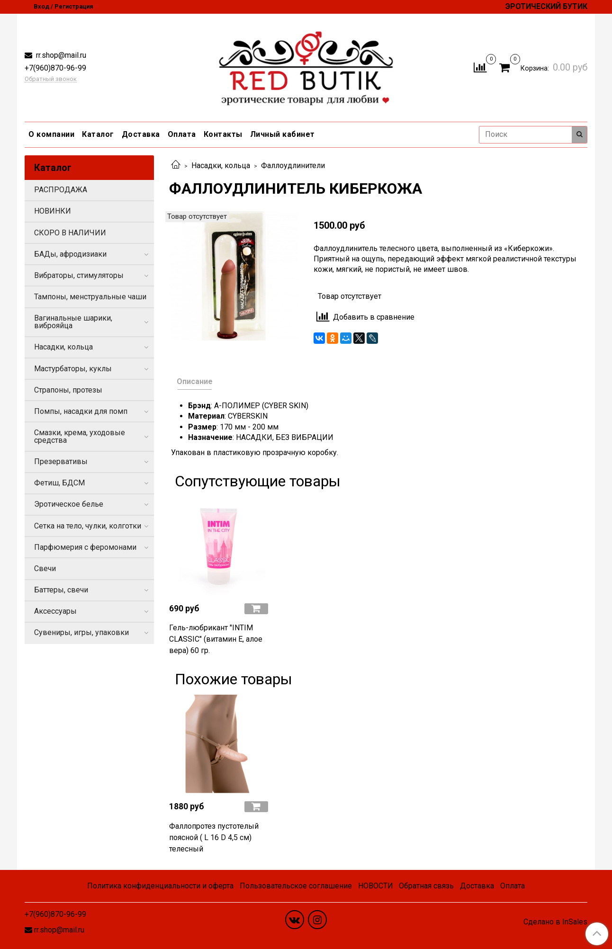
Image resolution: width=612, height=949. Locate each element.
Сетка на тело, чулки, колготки (87, 525)
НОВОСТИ (375, 885)
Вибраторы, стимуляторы (79, 275)
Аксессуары (55, 611)
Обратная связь (426, 885)
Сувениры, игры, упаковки (81, 632)
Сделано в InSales (555, 922)
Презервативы (61, 461)
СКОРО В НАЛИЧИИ (70, 232)
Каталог (98, 134)
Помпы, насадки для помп (80, 411)
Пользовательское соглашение (296, 885)
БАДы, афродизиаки (70, 254)
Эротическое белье (68, 504)
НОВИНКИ (52, 210)
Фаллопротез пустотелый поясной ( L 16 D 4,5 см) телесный (214, 837)
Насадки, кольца (220, 165)
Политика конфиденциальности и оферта (160, 885)
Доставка (141, 134)
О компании (51, 134)
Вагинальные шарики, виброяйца (73, 321)
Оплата (182, 134)
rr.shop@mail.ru (60, 55)
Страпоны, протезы (68, 389)
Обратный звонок (51, 79)
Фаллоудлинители (293, 165)
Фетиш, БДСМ (59, 482)
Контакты (223, 134)
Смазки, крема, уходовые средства (79, 436)
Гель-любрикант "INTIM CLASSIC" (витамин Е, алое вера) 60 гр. (215, 639)
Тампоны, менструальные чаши (90, 296)
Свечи (45, 568)
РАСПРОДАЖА (60, 189)
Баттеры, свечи (61, 589)
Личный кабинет (282, 134)
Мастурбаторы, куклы (73, 368)
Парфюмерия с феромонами (85, 547)
